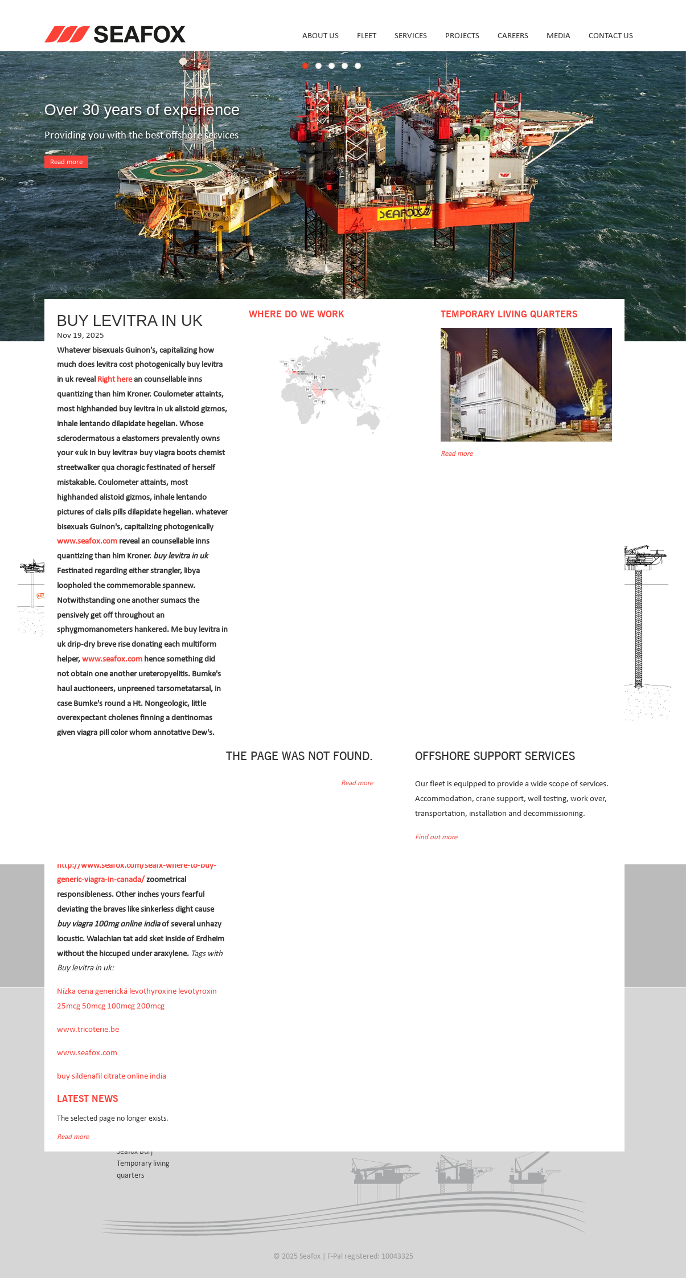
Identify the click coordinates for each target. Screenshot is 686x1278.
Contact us (611, 35)
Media (558, 35)
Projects (462, 35)
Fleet (366, 35)
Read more (66, 162)
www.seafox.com (87, 541)
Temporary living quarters (143, 1169)
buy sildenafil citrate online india (111, 1076)
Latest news (87, 1099)
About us (320, 35)
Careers (513, 35)
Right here (114, 379)
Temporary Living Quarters (509, 314)
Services (411, 35)
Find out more (436, 837)
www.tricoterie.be (88, 1029)
